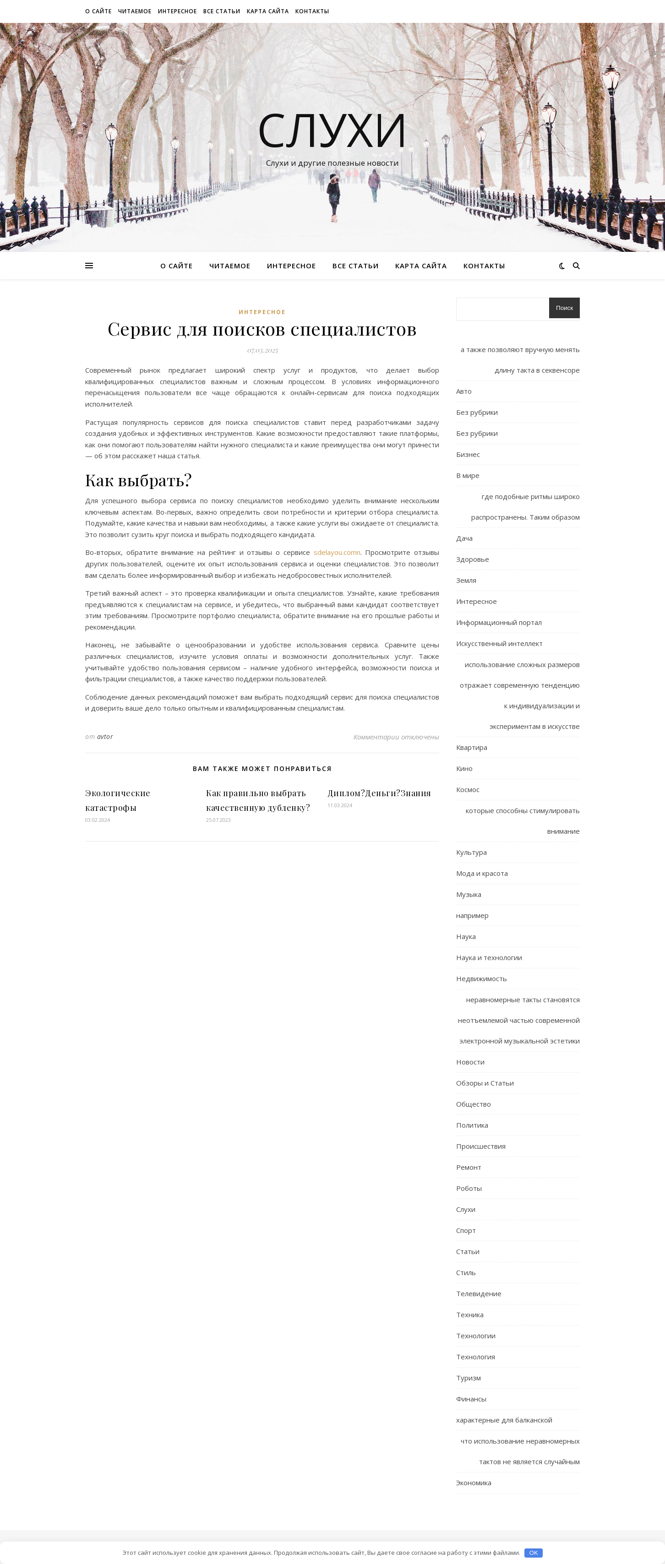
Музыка (468, 894)
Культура (471, 852)
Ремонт (468, 1167)
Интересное (177, 11)
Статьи (468, 1251)
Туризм (468, 1377)
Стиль (466, 1272)
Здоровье (472, 559)
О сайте (98, 11)
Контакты (312, 11)
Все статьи (221, 11)
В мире (468, 475)
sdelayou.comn (337, 552)
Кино (464, 768)
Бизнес (468, 454)
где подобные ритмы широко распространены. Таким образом (525, 506)
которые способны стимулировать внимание (523, 821)
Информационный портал (499, 622)
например (472, 915)
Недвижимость (481, 978)
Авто (464, 391)
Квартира (471, 747)
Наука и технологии (489, 957)
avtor (105, 736)
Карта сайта (268, 11)
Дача (464, 538)
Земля (466, 580)
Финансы (471, 1398)
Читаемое (135, 11)
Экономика (473, 1482)
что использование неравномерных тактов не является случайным (520, 1451)
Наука (466, 936)
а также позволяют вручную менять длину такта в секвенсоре (520, 360)
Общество (473, 1103)
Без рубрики (477, 412)
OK (533, 1552)
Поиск (564, 307)
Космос (468, 789)
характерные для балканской (504, 1419)
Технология (475, 1356)
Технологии (476, 1335)
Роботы (469, 1188)
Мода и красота (482, 873)
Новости (470, 1061)
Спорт (466, 1230)
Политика (472, 1125)
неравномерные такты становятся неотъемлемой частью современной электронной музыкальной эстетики (519, 1020)
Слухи (332, 129)
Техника (470, 1314)
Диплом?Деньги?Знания (379, 792)
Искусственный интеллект (499, 643)
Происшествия (481, 1146)
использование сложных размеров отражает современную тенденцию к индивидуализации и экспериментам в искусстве (520, 695)
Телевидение (478, 1293)
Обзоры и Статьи (485, 1082)
